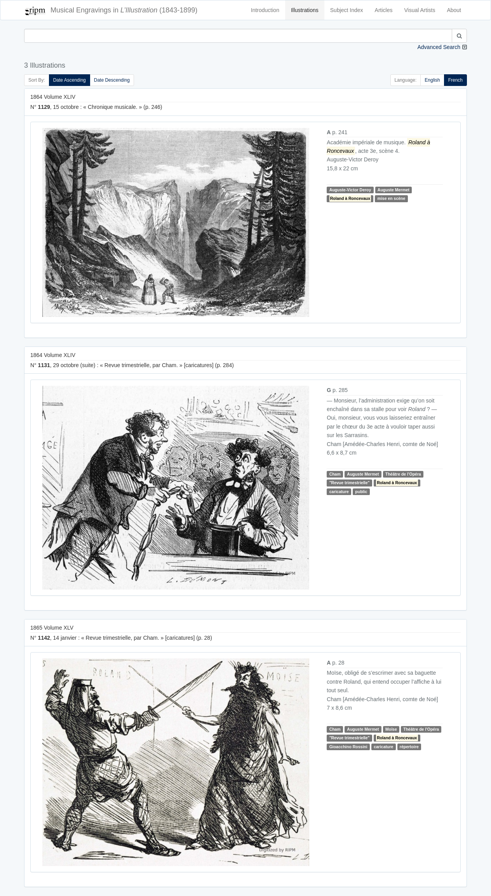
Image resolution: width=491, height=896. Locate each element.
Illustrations (305, 10)
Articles (384, 10)
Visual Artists (419, 10)
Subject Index (346, 10)
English (432, 80)
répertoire (409, 746)
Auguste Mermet (393, 189)
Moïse (391, 729)
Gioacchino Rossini (348, 746)
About (454, 10)
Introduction (265, 10)
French (455, 80)
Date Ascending (69, 80)
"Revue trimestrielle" (349, 482)
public (361, 491)
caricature (339, 491)
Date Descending (112, 80)
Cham (335, 474)
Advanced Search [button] (438, 47)
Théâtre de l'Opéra (403, 474)
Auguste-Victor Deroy (350, 189)
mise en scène (392, 198)
